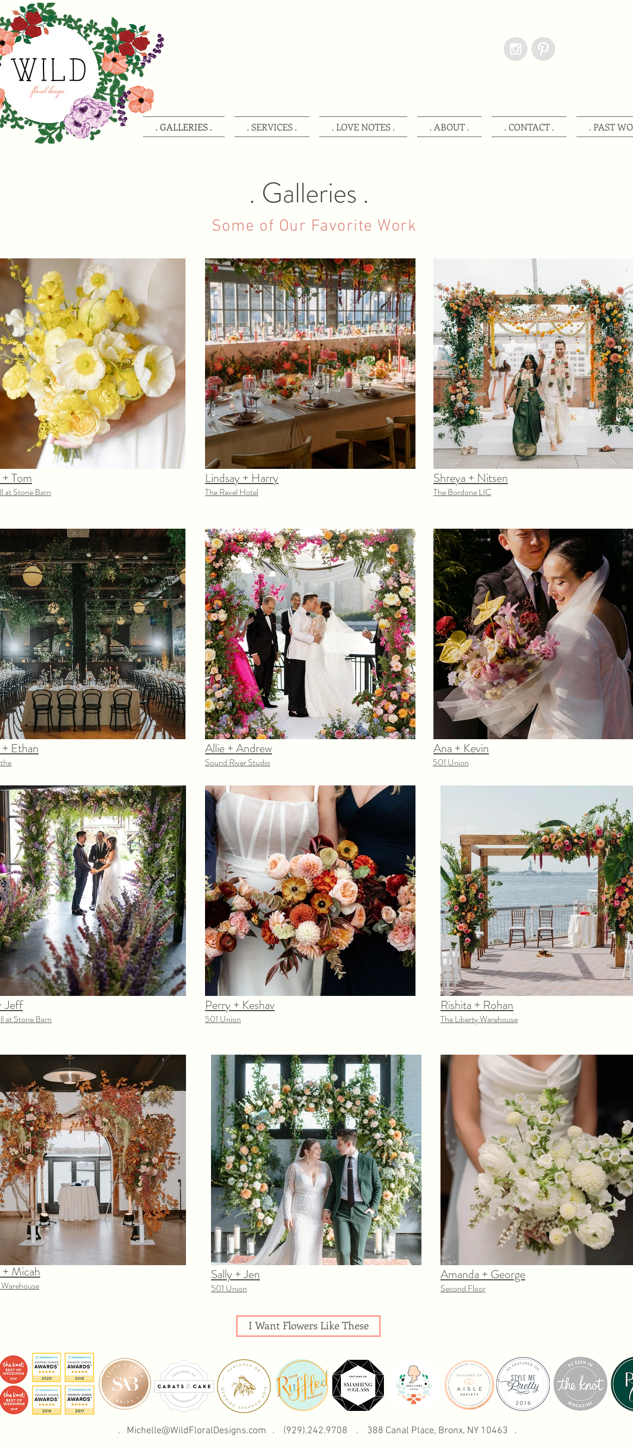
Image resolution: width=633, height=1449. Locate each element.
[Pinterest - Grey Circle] (543, 49)
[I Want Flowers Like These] (308, 1326)
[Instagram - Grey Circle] (516, 49)
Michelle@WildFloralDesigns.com (196, 1430)
